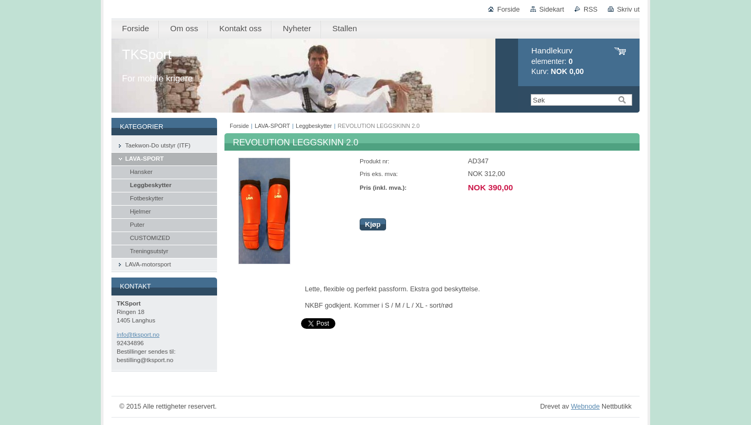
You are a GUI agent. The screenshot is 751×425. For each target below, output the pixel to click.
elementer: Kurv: (557, 61)
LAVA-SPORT (272, 126)
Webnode (585, 406)
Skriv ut (628, 9)
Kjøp (373, 224)
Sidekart (551, 9)
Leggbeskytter (314, 126)
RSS (590, 9)
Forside (508, 9)
